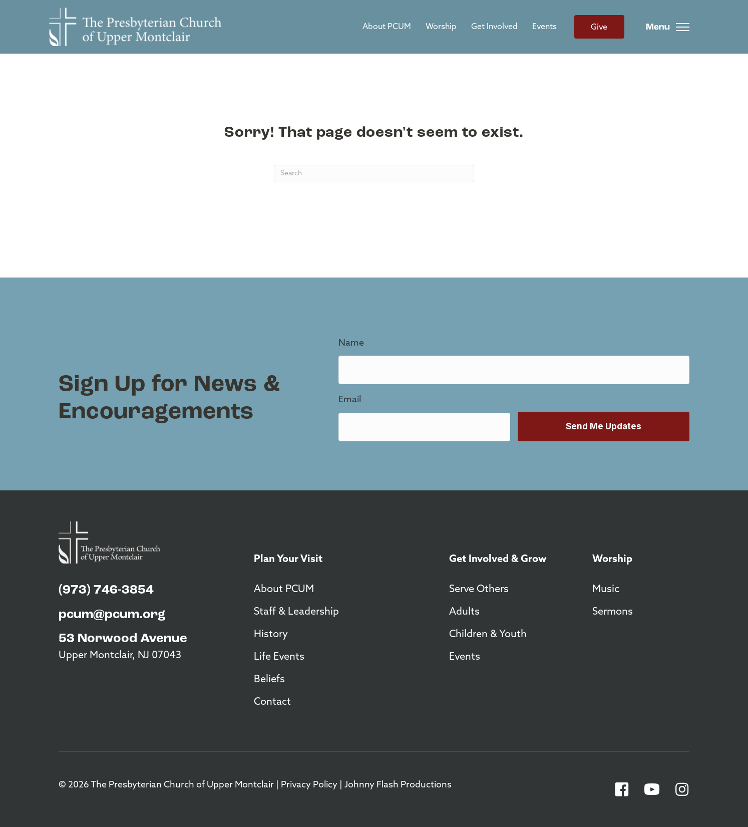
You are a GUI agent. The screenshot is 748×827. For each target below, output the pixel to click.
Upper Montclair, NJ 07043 (120, 656)
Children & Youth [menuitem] (488, 635)
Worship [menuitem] (441, 27)
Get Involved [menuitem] (494, 27)
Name (351, 343)
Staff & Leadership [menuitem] (296, 612)
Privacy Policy (309, 785)
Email (349, 400)
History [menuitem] (271, 635)
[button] (621, 789)
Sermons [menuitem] (612, 612)
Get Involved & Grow (498, 560)
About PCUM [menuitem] (386, 27)
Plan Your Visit (288, 560)
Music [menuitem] (605, 590)
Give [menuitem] (599, 28)
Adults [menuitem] (464, 612)
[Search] (374, 173)
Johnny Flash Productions (398, 785)
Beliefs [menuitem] (269, 680)
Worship (612, 560)
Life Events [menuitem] (279, 657)
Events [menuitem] (544, 27)
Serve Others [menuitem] (479, 590)
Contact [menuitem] (272, 702)
